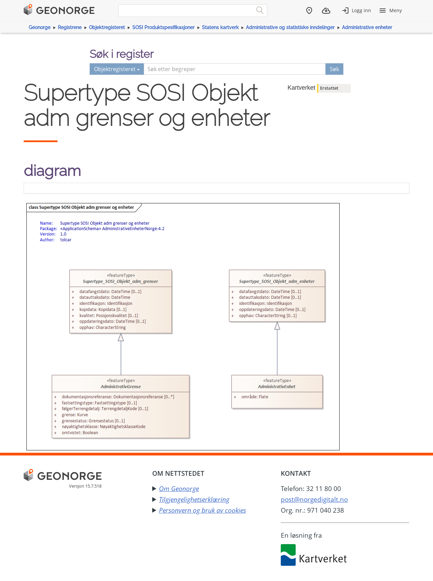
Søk (334, 69)
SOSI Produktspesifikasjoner (163, 27)
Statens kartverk (220, 27)
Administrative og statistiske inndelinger (290, 27)
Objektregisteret (107, 27)
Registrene (70, 27)
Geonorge (39, 27)
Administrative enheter (367, 27)
